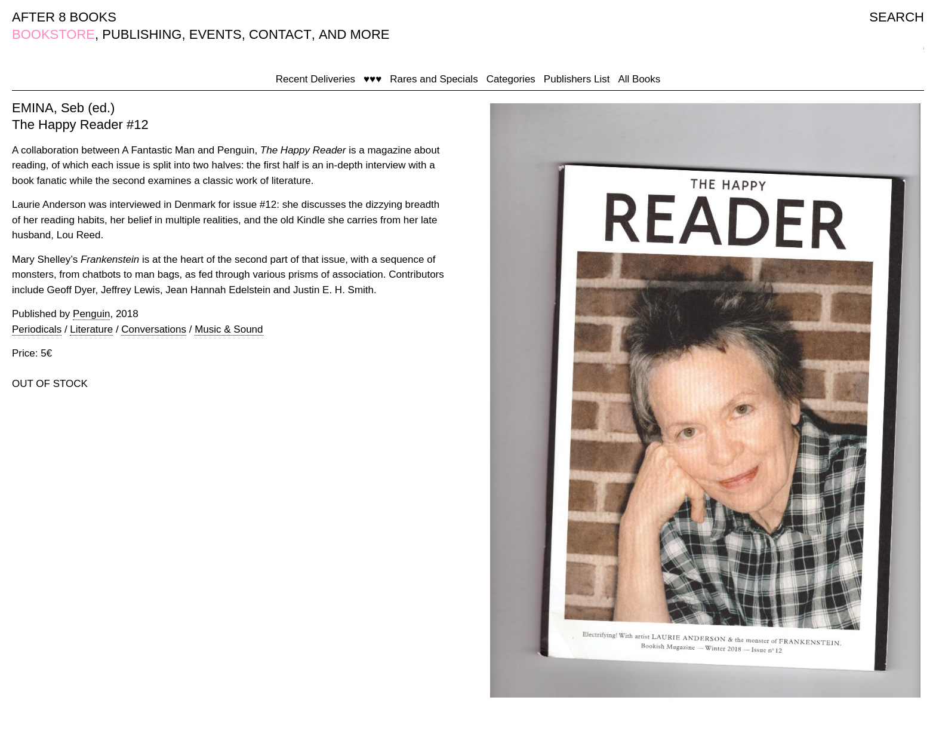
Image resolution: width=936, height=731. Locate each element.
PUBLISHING (141, 34)
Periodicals (36, 329)
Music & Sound (229, 329)
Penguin (91, 314)
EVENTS (215, 34)
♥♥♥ (372, 79)
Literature (91, 329)
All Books (639, 79)
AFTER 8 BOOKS (64, 17)
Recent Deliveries (315, 79)
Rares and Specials (434, 79)
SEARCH (896, 17)
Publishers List (577, 79)
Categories (511, 79)
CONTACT (280, 34)
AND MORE (354, 34)
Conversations (153, 329)
